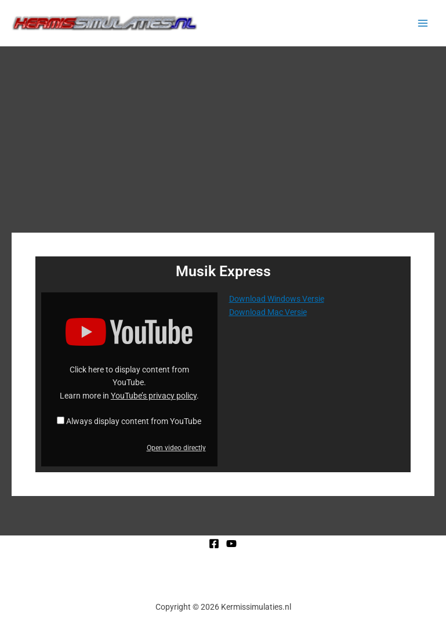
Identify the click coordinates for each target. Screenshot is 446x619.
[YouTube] (231, 543)
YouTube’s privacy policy (154, 395)
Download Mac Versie (268, 312)
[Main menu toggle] (423, 23)
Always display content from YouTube (133, 421)
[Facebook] (214, 543)
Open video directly (176, 448)
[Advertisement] (223, 133)
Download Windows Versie (276, 298)
